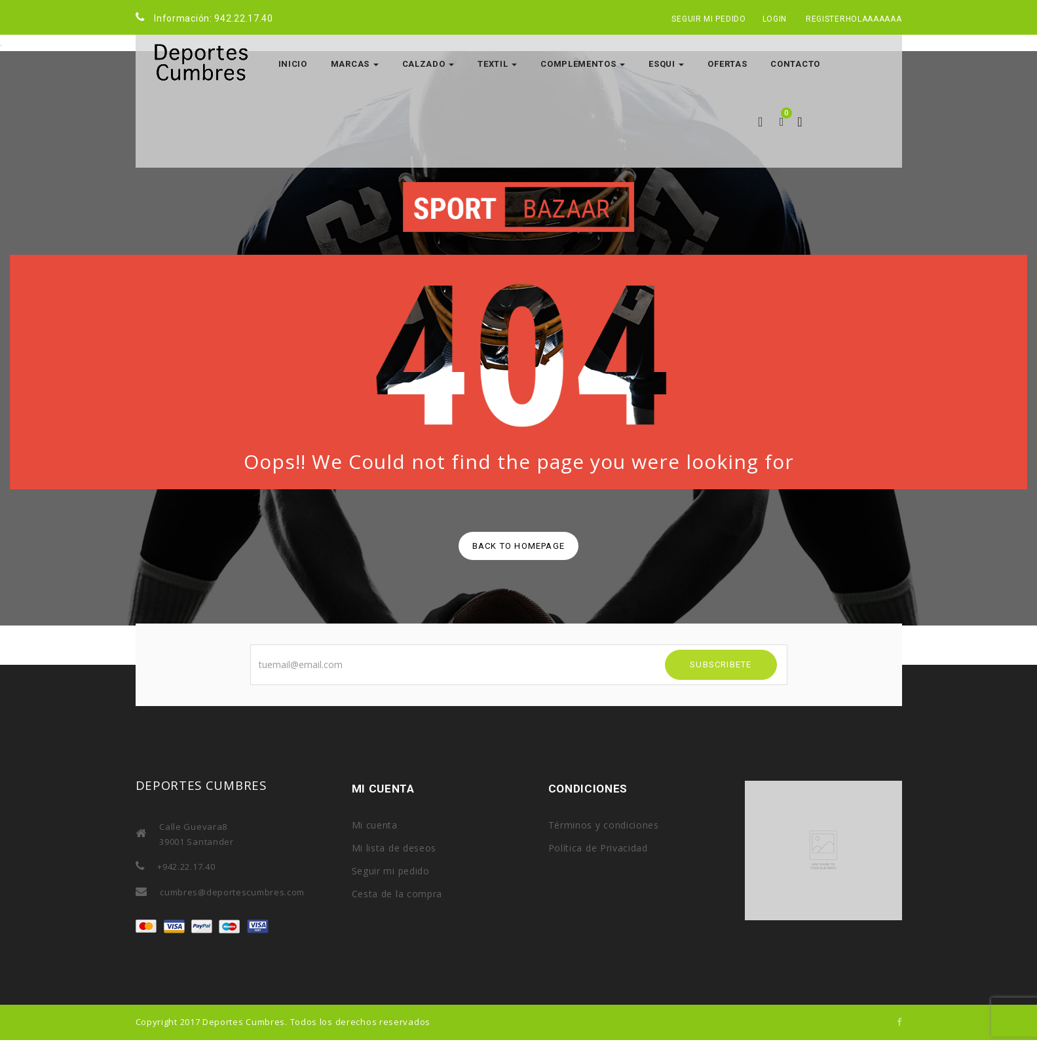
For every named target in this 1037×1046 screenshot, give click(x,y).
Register (826, 19)
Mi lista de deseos (394, 848)
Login (775, 19)
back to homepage (518, 546)
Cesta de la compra (397, 893)
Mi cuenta (375, 825)
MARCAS (355, 64)
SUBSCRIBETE (720, 664)
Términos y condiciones (603, 825)
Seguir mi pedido (708, 19)
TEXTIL (497, 64)
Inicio (292, 64)
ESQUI (666, 64)
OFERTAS (727, 64)
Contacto (795, 64)
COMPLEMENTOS (582, 64)
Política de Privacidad (598, 848)
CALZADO (428, 64)
